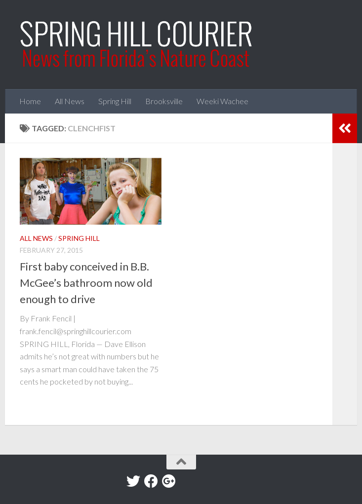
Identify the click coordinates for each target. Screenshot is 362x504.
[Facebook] (151, 481)
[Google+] (169, 481)
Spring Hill (114, 101)
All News (69, 101)
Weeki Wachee (222, 101)
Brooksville (164, 101)
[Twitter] (133, 481)
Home (30, 101)
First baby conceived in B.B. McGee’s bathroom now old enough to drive (86, 283)
